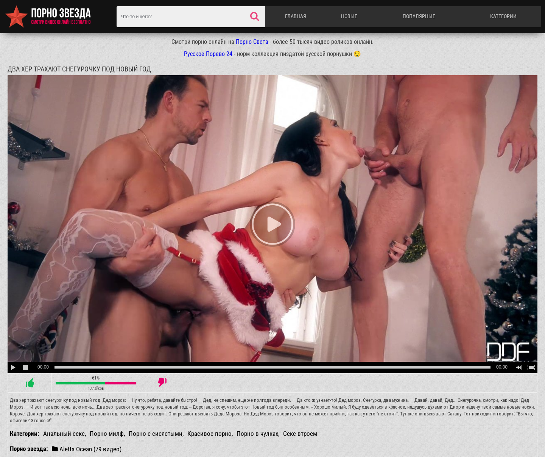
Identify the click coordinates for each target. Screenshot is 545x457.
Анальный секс (64, 433)
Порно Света (252, 41)
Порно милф (107, 433)
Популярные (419, 16)
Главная (295, 16)
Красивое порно (209, 433)
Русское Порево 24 (208, 53)
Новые (349, 16)
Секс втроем (300, 433)
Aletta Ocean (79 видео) (86, 449)
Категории (503, 16)
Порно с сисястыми (155, 433)
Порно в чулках (257, 433)
